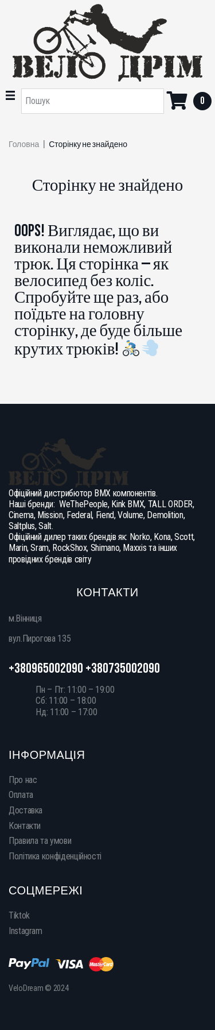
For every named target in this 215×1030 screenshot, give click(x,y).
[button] (10, 96)
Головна (24, 145)
